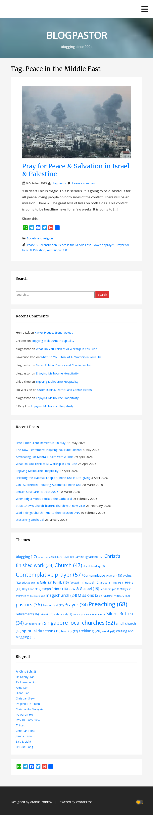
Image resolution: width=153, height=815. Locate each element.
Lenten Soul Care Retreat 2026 (37, 492)
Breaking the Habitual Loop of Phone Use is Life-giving (53, 478)
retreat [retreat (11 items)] (46, 614)
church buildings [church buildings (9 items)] (94, 566)
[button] (145, 9)
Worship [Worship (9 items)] (108, 631)
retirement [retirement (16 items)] (27, 614)
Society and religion (40, 238)
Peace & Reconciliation (42, 245)
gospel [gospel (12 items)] (92, 582)
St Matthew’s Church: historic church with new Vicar (50, 506)
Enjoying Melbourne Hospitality (52, 341)
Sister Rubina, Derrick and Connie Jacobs (63, 365)
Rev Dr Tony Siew (28, 720)
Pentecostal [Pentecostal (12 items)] (53, 605)
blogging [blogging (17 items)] (26, 556)
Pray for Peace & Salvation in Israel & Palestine (75, 170)
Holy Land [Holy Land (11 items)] (31, 589)
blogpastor (59, 183)
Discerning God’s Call (30, 520)
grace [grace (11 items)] (106, 582)
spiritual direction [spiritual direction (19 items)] (41, 630)
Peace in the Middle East (74, 245)
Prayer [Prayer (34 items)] (76, 604)
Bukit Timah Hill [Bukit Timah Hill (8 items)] (64, 557)
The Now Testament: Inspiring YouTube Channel (49, 450)
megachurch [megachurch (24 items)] (61, 595)
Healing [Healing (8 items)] (118, 582)
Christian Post (25, 731)
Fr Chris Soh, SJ (26, 671)
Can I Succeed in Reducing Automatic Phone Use (48, 485)
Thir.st (20, 725)
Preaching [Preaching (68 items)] (107, 604)
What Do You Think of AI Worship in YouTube (66, 349)
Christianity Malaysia (29, 709)
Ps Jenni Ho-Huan (28, 704)
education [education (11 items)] (30, 582)
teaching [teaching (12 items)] (69, 631)
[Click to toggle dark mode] (140, 802)
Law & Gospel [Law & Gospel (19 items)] (84, 588)
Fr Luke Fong (24, 747)
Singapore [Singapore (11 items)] (34, 623)
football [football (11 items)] (77, 582)
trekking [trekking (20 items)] (90, 630)
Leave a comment (84, 183)
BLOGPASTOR (76, 35)
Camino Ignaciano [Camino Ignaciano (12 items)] (89, 557)
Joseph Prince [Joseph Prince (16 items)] (54, 588)
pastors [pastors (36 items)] (29, 604)
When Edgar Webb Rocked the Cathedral (44, 499)
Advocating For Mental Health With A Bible (45, 457)
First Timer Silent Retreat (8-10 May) (41, 443)
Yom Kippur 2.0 (57, 250)
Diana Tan (22, 693)
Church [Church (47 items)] (68, 565)
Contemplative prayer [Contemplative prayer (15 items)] (102, 575)
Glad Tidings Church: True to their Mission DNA (48, 513)
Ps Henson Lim (26, 682)
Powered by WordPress (75, 802)
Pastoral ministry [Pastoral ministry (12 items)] (116, 596)
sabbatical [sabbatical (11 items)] (63, 614)
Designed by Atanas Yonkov (32, 802)
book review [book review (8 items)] (46, 557)
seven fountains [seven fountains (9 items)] (95, 614)
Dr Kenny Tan (25, 677)
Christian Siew (25, 698)
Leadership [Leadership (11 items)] (109, 589)
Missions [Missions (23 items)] (90, 595)
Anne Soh (22, 688)
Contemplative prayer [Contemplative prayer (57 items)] (49, 574)
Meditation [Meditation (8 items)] (37, 596)
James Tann (24, 736)
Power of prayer (103, 245)
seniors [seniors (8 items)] (78, 614)
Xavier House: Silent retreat (54, 332)
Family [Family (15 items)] (61, 582)
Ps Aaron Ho (24, 714)
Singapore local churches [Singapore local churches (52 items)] (79, 622)
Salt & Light (23, 741)
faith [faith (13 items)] (46, 582)
